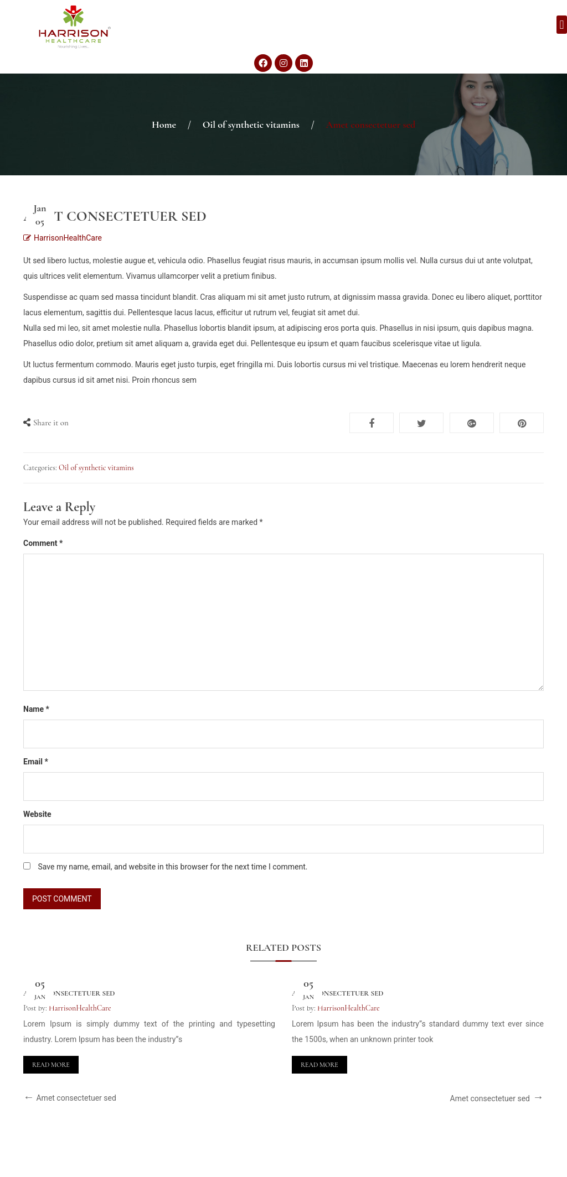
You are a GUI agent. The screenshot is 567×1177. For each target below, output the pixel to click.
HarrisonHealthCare (68, 237)
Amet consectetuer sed (69, 993)
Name (36, 709)
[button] (561, 24)
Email (35, 761)
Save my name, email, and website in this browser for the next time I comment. (172, 866)
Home (164, 124)
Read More (51, 1065)
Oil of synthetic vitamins (251, 124)
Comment (43, 543)
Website (37, 814)
